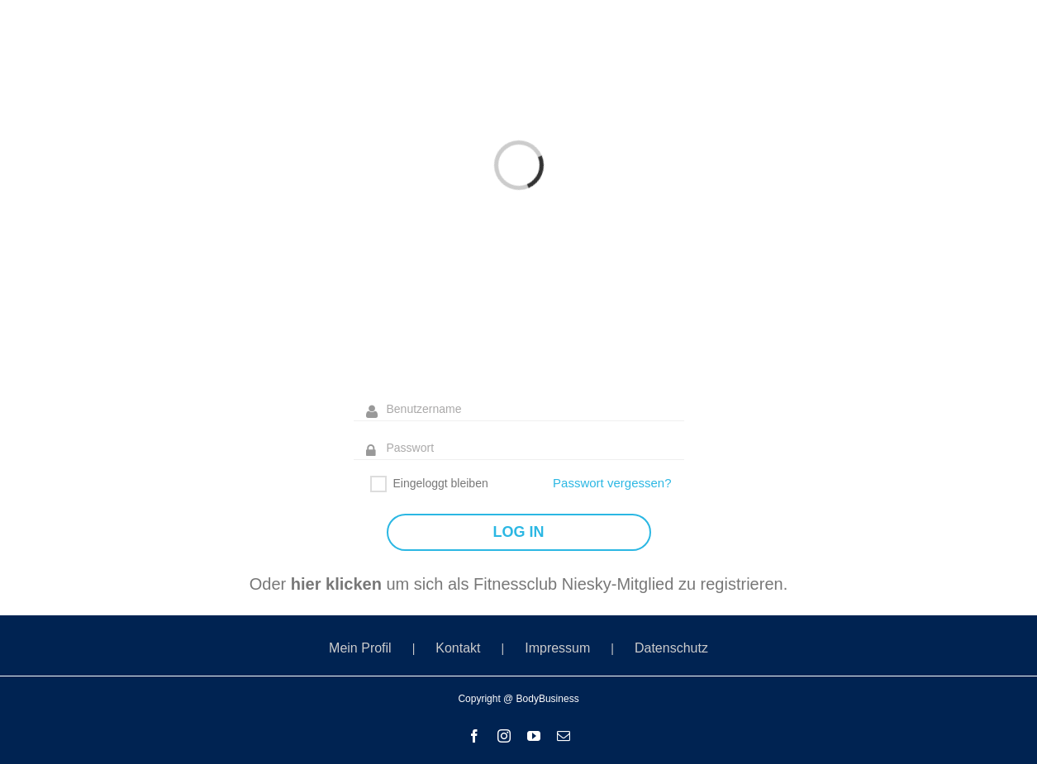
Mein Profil (360, 648)
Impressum (557, 648)
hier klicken (336, 584)
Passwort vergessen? (612, 483)
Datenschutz (671, 648)
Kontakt (457, 648)
